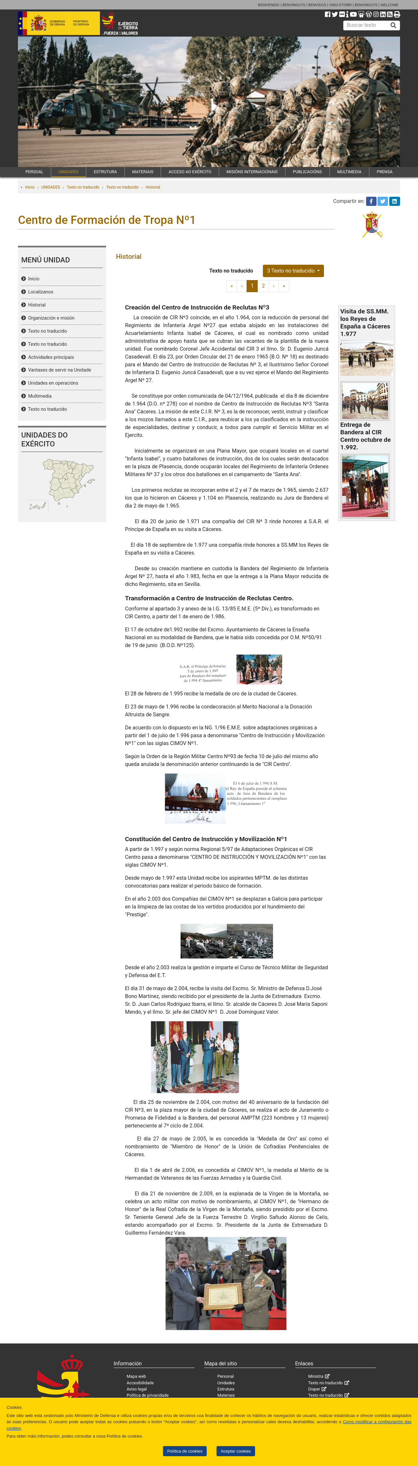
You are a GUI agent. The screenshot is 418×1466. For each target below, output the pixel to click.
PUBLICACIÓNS (307, 171)
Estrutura (225, 1389)
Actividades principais (50, 357)
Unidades (226, 1382)
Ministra (315, 1376)
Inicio (30, 187)
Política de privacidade (148, 1395)
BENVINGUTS (293, 5)
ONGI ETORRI (340, 5)
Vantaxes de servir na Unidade (58, 370)
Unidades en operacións (52, 383)
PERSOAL (34, 171)
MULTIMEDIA (349, 171)
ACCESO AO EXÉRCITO (190, 171)
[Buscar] (393, 25)
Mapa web (136, 1376)
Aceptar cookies (236, 1451)
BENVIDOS (317, 5)
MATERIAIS (142, 171)
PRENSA (385, 171)
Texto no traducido (83, 187)
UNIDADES (69, 171)
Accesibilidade (140, 1382)
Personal (225, 1376)
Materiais (226, 1395)
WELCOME (389, 5)
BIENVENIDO (269, 5)
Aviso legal (137, 1389)
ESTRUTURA (105, 171)
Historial (153, 187)
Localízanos (39, 292)
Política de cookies (184, 1451)
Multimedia (39, 396)
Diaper (314, 1389)
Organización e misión (50, 318)
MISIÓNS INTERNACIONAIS (252, 171)
